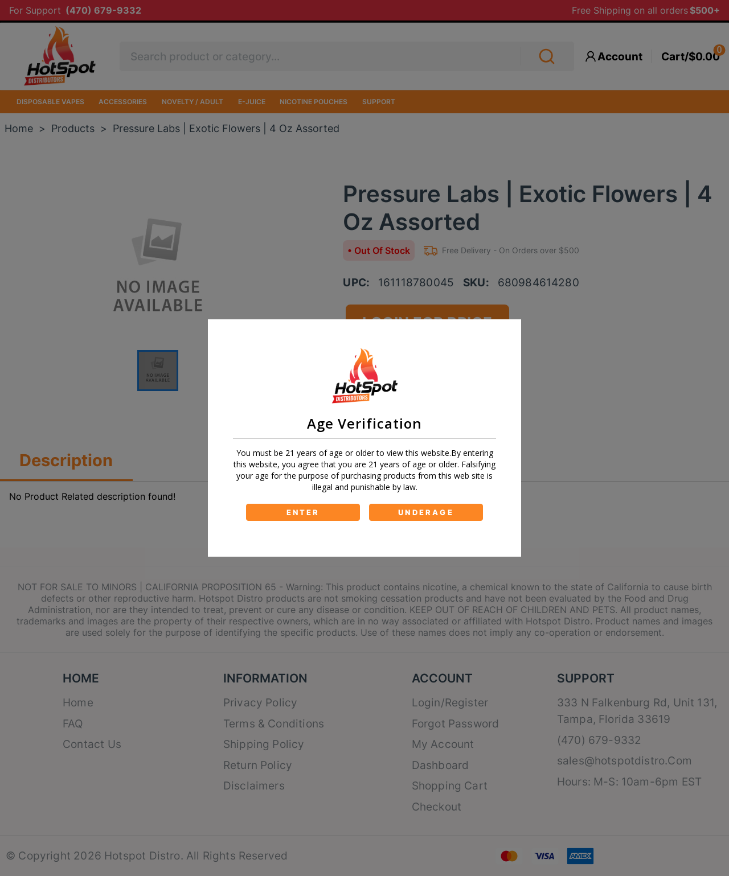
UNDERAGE (426, 512)
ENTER (303, 512)
